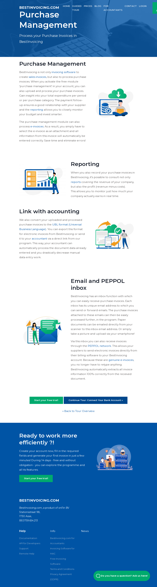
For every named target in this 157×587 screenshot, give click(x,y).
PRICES (88, 6)
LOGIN (143, 6)
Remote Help (26, 553)
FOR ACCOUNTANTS (113, 8)
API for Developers (29, 543)
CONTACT (131, 6)
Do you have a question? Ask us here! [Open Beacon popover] (122, 576)
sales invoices (37, 77)
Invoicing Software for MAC (62, 551)
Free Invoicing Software (58, 561)
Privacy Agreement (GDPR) (61, 577)
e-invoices (36, 126)
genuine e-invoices (121, 360)
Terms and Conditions (62, 569)
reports (76, 182)
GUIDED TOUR (77, 8)
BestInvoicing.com (39, 7)
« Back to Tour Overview (78, 411)
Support (24, 548)
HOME (66, 6)
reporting (36, 109)
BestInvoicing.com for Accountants (62, 541)
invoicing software (64, 72)
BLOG (97, 6)
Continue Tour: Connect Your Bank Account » (96, 400)
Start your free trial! (46, 400)
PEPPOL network (99, 346)
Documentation (28, 538)
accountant (39, 238)
